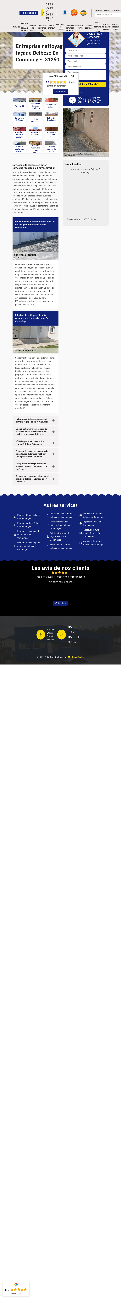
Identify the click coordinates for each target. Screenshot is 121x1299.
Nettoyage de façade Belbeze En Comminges (94, 515)
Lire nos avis (16, 1294)
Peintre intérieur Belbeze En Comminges (28, 517)
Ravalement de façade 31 (42, 28)
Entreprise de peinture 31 (60, 28)
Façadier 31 (16, 28)
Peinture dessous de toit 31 (115, 28)
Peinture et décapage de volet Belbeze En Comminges (28, 534)
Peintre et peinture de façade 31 (97, 28)
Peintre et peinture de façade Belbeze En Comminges (60, 536)
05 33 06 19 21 (49, 8)
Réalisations (29, 12)
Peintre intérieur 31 (51, 28)
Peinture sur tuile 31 (33, 28)
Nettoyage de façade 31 (89, 28)
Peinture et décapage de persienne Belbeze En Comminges (28, 546)
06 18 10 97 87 (49, 18)
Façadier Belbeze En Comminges (92, 523)
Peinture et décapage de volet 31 (24, 28)
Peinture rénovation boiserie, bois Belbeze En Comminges (61, 525)
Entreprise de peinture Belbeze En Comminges (61, 546)
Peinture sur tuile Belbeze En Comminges (29, 525)
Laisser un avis (60, 92)
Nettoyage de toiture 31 (79, 28)
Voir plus (60, 603)
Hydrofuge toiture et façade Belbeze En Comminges (92, 533)
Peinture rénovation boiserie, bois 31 (106, 28)
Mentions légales (76, 657)
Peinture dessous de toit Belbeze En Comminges (61, 515)
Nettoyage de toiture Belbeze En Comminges (94, 543)
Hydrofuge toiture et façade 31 (70, 28)
